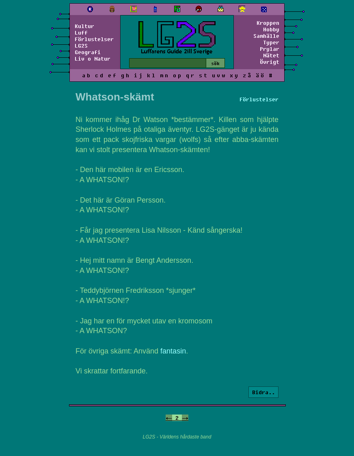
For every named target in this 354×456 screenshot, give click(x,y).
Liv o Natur (92, 58)
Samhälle (266, 36)
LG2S (81, 45)
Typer (271, 42)
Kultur (84, 26)
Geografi (88, 52)
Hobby (271, 29)
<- (169, 418)
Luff (81, 32)
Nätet (271, 55)
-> (185, 418)
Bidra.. (263, 392)
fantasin (173, 351)
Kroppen (268, 23)
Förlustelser (94, 39)
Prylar (269, 49)
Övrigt (269, 62)
